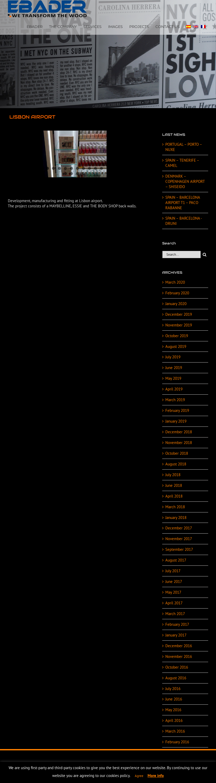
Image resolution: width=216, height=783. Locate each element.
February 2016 (177, 741)
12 (71, 173)
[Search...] (181, 254)
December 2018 (178, 431)
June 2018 (173, 485)
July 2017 (172, 570)
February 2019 (177, 410)
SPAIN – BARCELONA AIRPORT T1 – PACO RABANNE (182, 202)
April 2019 (174, 389)
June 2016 (173, 699)
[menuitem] (188, 26)
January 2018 (175, 517)
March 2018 (175, 506)
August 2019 (175, 346)
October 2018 (176, 453)
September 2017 (179, 549)
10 (101, 168)
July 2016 (172, 688)
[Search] (204, 254)
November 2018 (178, 442)
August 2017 (175, 560)
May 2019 (173, 378)
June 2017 (173, 581)
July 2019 (172, 356)
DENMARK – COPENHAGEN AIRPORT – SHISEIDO (185, 181)
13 (77, 173)
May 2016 (173, 709)
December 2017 (178, 527)
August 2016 (175, 677)
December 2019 (178, 314)
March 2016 (175, 731)
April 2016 (174, 720)
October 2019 (176, 335)
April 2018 (174, 496)
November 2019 (178, 325)
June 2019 (173, 367)
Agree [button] (139, 776)
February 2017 (177, 624)
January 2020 (175, 303)
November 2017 (178, 538)
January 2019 (175, 421)
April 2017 (174, 602)
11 (65, 173)
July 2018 (172, 474)
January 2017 (175, 635)
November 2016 (178, 656)
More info (156, 775)
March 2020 (175, 282)
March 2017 (175, 613)
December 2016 (178, 645)
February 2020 (177, 292)
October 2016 (176, 667)
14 (83, 173)
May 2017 (173, 592)
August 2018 (175, 463)
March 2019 (175, 399)
